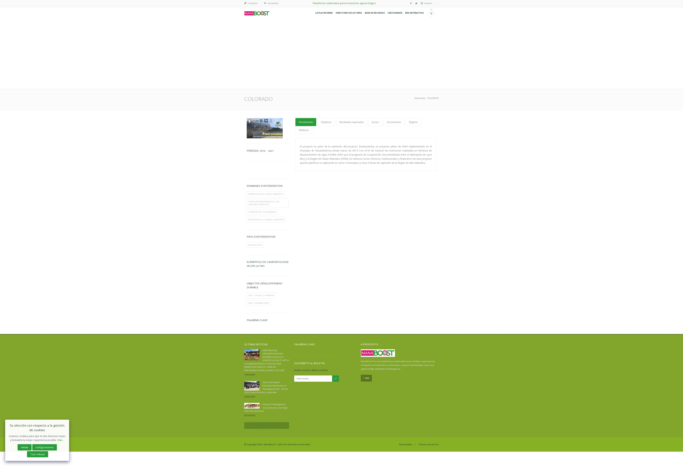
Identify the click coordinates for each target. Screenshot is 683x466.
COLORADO (433, 29)
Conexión (252, 3)
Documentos (394, 53)
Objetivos (326, 53)
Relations (304, 61)
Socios (375, 53)
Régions (413, 53)
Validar (25, 447)
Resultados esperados (351, 53)
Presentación (306, 53)
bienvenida (419, 29)
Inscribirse (273, 3)
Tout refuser (37, 454)
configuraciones (44, 447)
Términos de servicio (429, 375)
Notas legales (405, 375)
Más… (60, 440)
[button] (322, 13)
